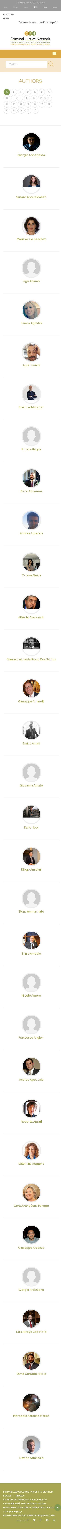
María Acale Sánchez (31, 239)
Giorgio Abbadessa (31, 155)
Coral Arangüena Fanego (31, 1205)
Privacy (20, 1496)
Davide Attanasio (31, 1458)
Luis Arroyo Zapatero (31, 1331)
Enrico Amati (31, 743)
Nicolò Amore (31, 995)
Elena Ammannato (31, 911)
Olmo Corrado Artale (31, 1374)
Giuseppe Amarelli (31, 701)
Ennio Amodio (31, 953)
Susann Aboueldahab (31, 197)
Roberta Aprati (31, 1121)
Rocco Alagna (31, 449)
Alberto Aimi (31, 365)
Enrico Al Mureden (31, 407)
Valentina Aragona (31, 1163)
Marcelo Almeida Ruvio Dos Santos (31, 659)
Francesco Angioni (31, 1037)
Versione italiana (27, 22)
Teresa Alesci (31, 575)
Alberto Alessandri (31, 617)
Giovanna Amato (31, 785)
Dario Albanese (31, 491)
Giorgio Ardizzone (31, 1289)
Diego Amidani (31, 869)
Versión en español (48, 22)
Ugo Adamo (31, 281)
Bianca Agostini (31, 323)
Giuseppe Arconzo (31, 1247)
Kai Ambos (31, 827)
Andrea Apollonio (31, 1079)
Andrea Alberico (31, 533)
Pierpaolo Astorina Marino (31, 1416)
